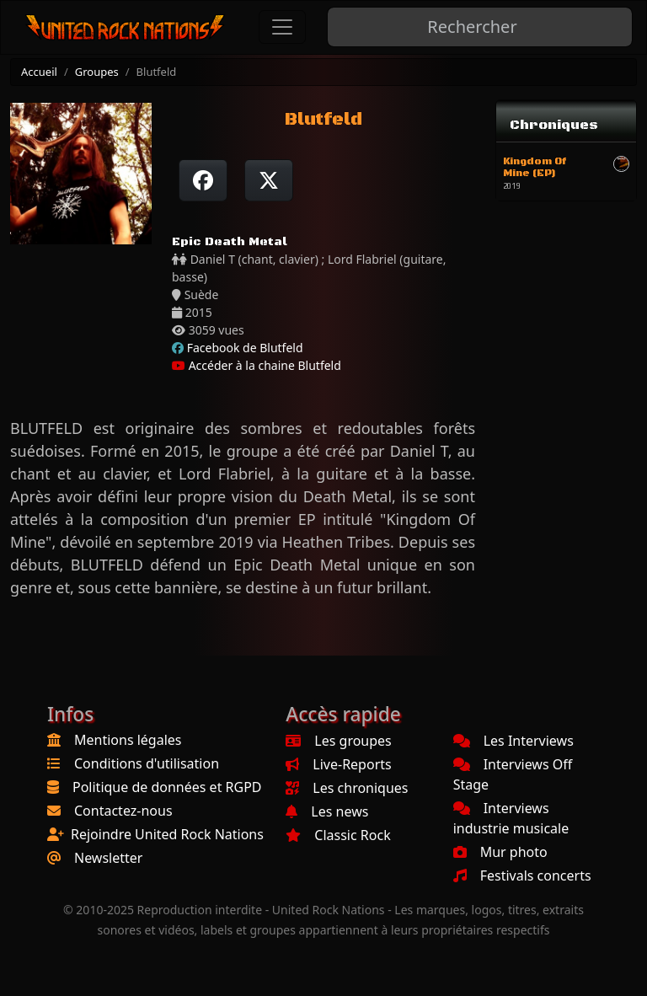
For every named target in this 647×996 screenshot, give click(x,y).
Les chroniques (347, 788)
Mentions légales (128, 740)
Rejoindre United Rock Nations (167, 834)
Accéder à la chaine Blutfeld (256, 365)
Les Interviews (513, 740)
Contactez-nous (123, 810)
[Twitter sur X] (268, 180)
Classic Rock (338, 835)
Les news (327, 811)
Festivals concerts (522, 875)
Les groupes (338, 740)
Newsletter (108, 858)
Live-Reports (338, 764)
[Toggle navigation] (282, 27)
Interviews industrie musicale (511, 818)
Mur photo (500, 852)
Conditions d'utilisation (146, 763)
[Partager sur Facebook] (203, 180)
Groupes (97, 71)
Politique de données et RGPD (167, 787)
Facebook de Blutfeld (245, 348)
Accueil (39, 71)
